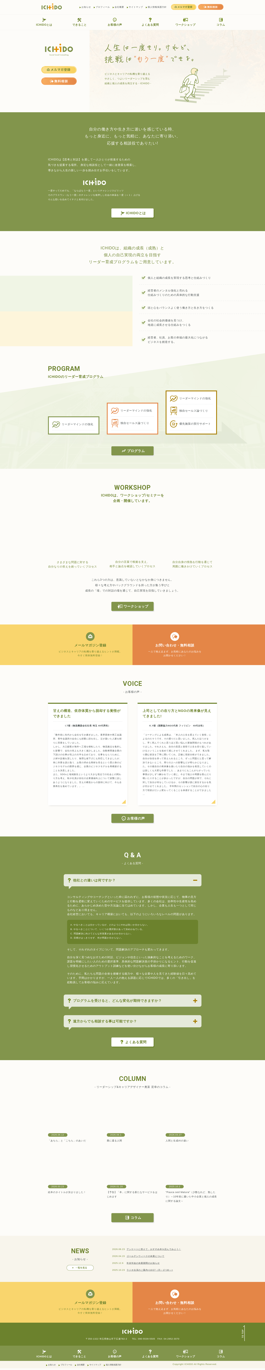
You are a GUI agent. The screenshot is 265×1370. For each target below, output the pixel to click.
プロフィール (103, 7)
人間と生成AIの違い (178, 1141)
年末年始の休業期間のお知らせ (143, 1264)
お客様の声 (115, 22)
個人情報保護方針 (157, 7)
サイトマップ (136, 7)
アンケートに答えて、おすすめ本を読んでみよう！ (154, 1250)
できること (79, 22)
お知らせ (86, 7)
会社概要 (119, 7)
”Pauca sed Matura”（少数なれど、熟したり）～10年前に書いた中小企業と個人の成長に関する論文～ (190, 1197)
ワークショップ (185, 22)
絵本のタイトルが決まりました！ (69, 1192)
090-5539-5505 (146, 1340)
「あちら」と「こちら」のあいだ (69, 1141)
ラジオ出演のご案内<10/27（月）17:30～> (150, 1270)
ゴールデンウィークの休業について (145, 1257)
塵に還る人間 (115, 1141)
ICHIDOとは (44, 22)
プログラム (133, 451)
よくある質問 (150, 22)
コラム (220, 22)
